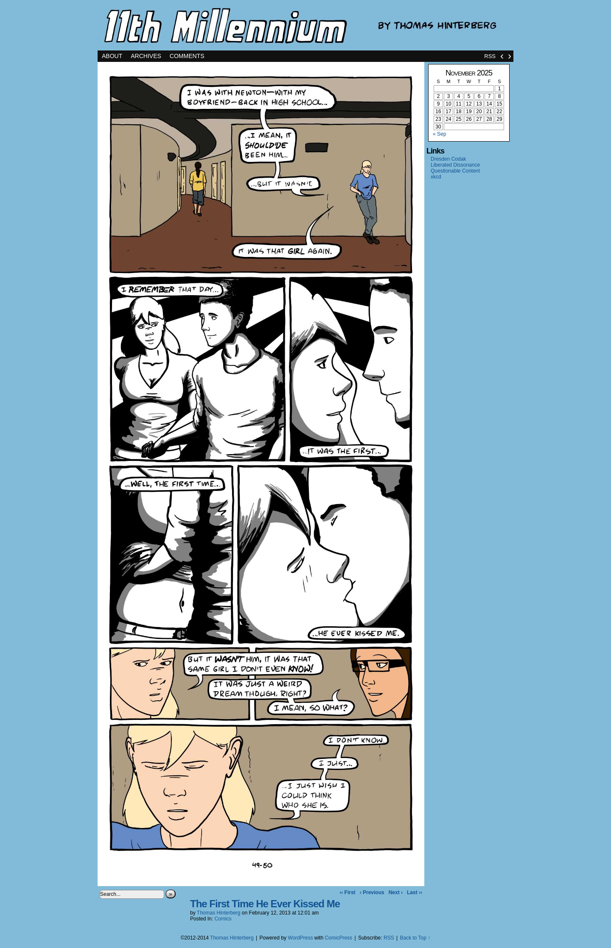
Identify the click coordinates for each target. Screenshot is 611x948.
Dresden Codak (448, 159)
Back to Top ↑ (415, 938)
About (112, 56)
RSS (490, 56)
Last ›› (414, 892)
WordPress (300, 938)
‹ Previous (372, 892)
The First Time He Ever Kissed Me (265, 903)
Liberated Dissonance (455, 165)
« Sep (439, 134)
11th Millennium (305, 25)
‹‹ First (347, 892)
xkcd (436, 177)
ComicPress (338, 938)
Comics (222, 919)
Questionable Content (455, 171)
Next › (396, 892)
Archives (146, 56)
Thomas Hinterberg (219, 913)
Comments (187, 56)
